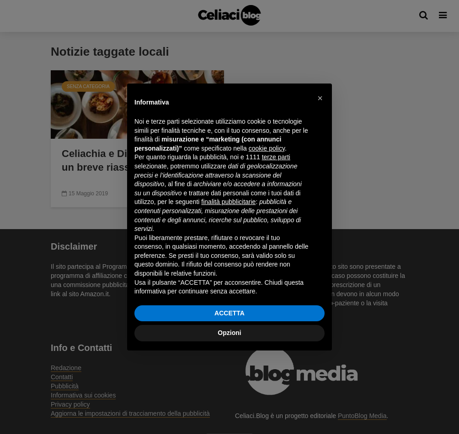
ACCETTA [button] (229, 313)
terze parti (276, 157)
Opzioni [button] (229, 332)
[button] (320, 98)
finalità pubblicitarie (228, 201)
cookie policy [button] (267, 148)
